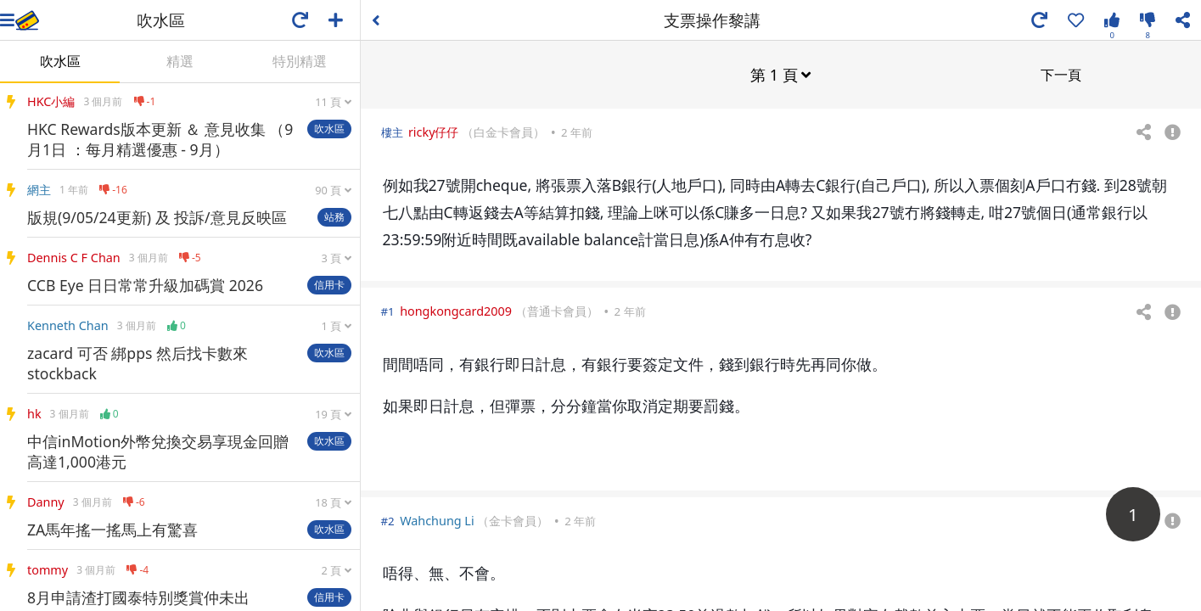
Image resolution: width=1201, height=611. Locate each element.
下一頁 (1061, 73)
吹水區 (60, 61)
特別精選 (299, 61)
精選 (180, 61)
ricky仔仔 (433, 131)
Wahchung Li (437, 520)
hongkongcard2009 (456, 310)
